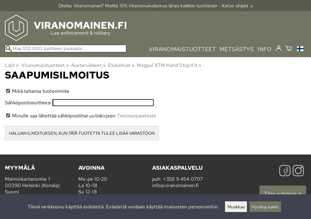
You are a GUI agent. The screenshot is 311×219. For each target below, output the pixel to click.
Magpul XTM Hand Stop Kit (169, 65)
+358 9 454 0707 (183, 179)
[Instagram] (298, 171)
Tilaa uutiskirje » (282, 193)
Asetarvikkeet (88, 65)
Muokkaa (235, 207)
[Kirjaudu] (278, 49)
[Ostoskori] (288, 49)
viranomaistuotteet (182, 49)
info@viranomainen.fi (175, 185)
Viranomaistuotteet (45, 65)
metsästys (237, 49)
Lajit (12, 65)
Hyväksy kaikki (265, 207)
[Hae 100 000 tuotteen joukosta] (65, 48)
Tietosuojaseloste (136, 116)
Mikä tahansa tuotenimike (37, 91)
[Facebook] (284, 171)
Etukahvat (121, 65)
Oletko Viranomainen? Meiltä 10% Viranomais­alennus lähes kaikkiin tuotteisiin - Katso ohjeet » (155, 6)
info (265, 49)
